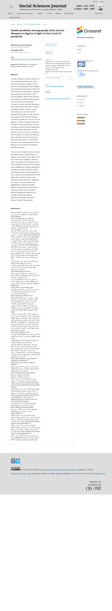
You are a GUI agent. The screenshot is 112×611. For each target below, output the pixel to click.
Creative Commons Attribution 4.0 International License (58, 470)
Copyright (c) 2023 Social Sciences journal (57, 98)
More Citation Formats (53, 77)
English (79, 49)
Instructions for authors (25, 13)
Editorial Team (69, 13)
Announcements (14, 17)
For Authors (80, 103)
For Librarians (81, 106)
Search (99, 13)
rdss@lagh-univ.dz (100, 473)
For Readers (80, 100)
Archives (58, 13)
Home (12, 24)
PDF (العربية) (52, 45)
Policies (40, 13)
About (10, 13)
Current (49, 13)
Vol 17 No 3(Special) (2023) (32, 24)
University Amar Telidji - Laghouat (22, 473)
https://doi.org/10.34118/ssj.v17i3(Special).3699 (26, 59)
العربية (79, 52)
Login (101, 1)
